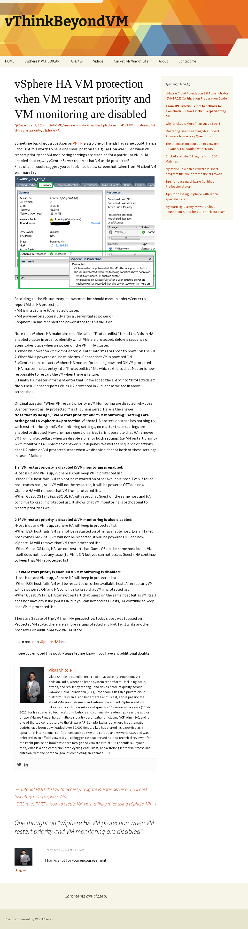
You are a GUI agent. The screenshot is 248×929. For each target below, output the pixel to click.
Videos (98, 61)
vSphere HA (51, 130)
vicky (22, 870)
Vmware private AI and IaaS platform (89, 125)
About (163, 61)
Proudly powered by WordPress (28, 919)
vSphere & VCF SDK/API (42, 61)
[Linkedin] (26, 764)
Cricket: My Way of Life (131, 61)
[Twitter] (19, 764)
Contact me (187, 61)
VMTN (78, 143)
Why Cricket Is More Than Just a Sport (193, 123)
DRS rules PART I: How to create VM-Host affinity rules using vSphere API (86, 804)
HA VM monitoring (137, 125)
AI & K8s (77, 61)
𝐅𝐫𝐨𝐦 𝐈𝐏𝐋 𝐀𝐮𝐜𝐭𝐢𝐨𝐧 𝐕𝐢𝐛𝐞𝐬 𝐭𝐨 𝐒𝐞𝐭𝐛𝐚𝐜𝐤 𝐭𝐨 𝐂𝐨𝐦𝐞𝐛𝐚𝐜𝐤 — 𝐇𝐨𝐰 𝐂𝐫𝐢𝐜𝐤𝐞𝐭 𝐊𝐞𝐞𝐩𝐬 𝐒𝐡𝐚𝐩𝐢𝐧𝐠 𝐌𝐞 (196, 111)
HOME (9, 61)
